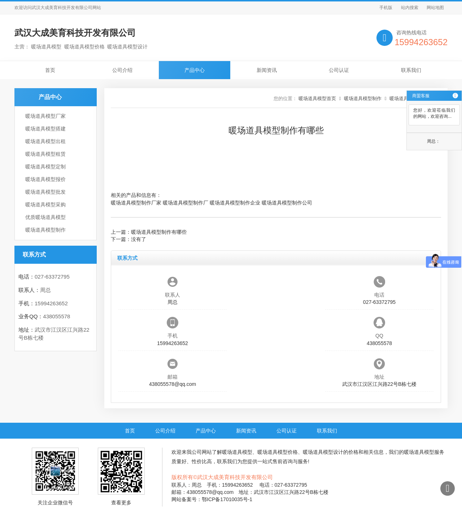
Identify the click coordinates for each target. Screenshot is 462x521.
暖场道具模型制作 (45, 230)
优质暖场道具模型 (45, 217)
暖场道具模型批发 (45, 192)
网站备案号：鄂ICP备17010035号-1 (211, 499)
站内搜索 (409, 7)
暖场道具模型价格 (277, 452)
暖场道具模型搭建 (45, 129)
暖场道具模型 (237, 452)
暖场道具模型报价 (45, 179)
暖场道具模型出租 (45, 141)
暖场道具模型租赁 (45, 154)
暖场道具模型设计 (323, 452)
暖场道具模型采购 (45, 204)
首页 (50, 70)
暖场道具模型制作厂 (185, 203)
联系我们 (411, 70)
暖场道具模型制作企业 (235, 203)
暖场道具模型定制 (45, 166)
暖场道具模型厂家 (45, 116)
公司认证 (339, 70)
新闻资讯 (267, 70)
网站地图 (435, 7)
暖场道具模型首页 (317, 98)
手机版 (385, 7)
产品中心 (194, 70)
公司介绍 (122, 70)
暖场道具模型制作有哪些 (159, 232)
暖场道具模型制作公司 (287, 203)
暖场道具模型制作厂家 (136, 203)
